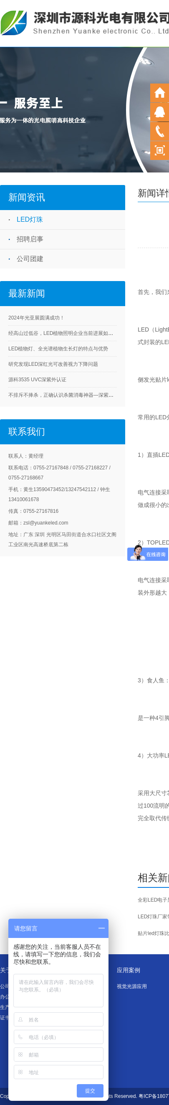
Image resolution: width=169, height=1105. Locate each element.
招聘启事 (30, 239)
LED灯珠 (30, 219)
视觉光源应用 (132, 986)
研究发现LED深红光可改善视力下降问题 (53, 364)
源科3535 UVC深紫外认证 (37, 380)
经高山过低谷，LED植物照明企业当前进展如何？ (63, 333)
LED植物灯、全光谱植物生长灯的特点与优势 (58, 349)
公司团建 (30, 258)
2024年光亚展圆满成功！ (36, 318)
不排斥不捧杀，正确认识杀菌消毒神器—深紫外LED (65, 395)
